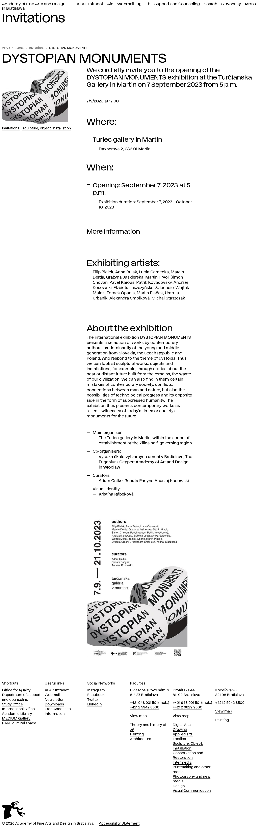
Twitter (93, 699)
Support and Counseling (177, 4)
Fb (148, 4)
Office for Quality (16, 690)
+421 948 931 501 (144, 702)
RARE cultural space (19, 723)
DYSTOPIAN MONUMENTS (68, 48)
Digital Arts (182, 725)
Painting (137, 734)
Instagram (96, 690)
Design (179, 786)
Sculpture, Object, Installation (46, 128)
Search (210, 4)
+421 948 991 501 (187, 702)
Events (19, 48)
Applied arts (183, 734)
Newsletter (54, 699)
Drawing (180, 729)
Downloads (54, 704)
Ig (140, 4)
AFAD (6, 48)
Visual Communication (192, 790)
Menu (250, 4)
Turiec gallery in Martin (127, 140)
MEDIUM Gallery (16, 718)
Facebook (96, 695)
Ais (110, 4)
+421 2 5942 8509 (229, 702)
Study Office (12, 704)
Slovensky (231, 4)
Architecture (140, 739)
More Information (113, 232)
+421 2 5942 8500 (144, 707)
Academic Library (17, 713)
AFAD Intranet (90, 4)
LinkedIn (94, 704)
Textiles (179, 739)
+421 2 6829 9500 (187, 707)
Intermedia (182, 762)
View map (138, 716)
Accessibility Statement (119, 823)
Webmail (125, 4)
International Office (18, 709)
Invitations (36, 48)
